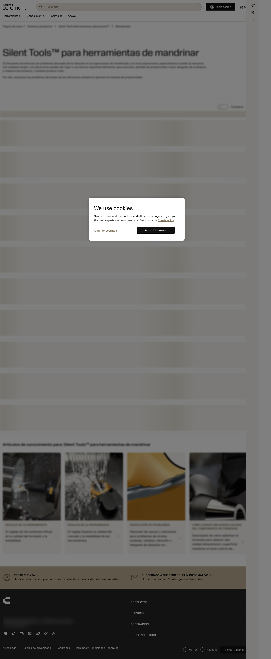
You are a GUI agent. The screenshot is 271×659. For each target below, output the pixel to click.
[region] (137, 219)
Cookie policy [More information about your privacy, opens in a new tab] (166, 220)
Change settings (105, 230)
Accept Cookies (155, 230)
